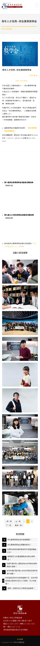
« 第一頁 (8, 521)
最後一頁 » (19, 525)
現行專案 (9, 29)
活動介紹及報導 (22, 81)
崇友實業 (20, 639)
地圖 (29, 621)
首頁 (3, 29)
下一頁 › (9, 525)
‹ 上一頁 (18, 521)
